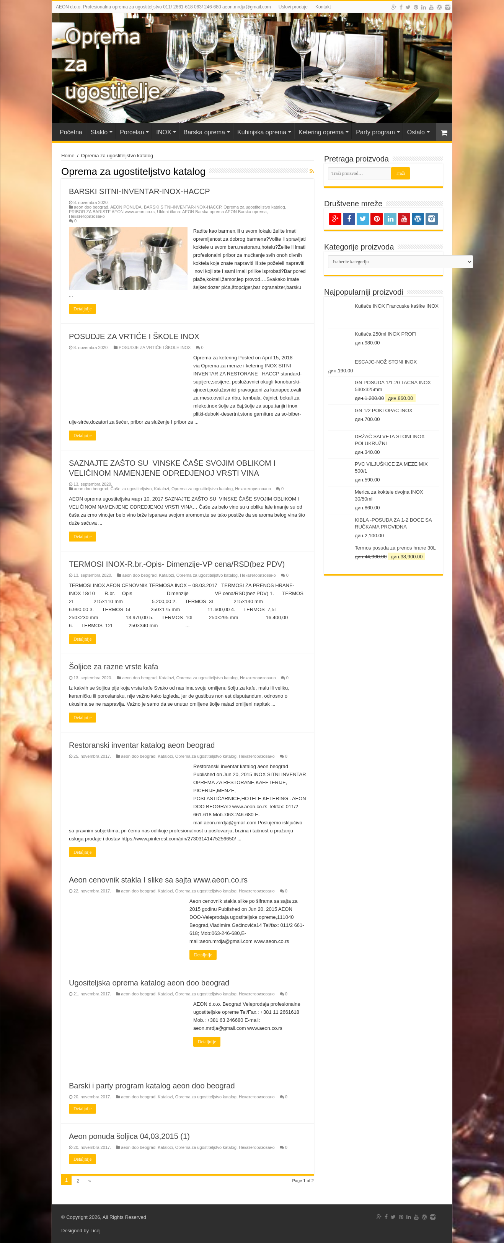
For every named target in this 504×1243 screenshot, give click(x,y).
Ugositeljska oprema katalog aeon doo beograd (149, 983)
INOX (163, 132)
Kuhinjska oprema (261, 132)
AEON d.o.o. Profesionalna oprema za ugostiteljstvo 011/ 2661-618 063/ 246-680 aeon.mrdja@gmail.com (163, 7)
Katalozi (161, 488)
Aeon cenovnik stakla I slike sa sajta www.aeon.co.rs (158, 880)
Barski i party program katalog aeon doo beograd (152, 1086)
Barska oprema (204, 132)
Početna (71, 132)
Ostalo (416, 132)
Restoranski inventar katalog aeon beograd (144, 745)
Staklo (99, 132)
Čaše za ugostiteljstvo (131, 488)
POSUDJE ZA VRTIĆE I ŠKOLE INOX (134, 336)
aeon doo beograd (91, 207)
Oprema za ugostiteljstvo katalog (254, 207)
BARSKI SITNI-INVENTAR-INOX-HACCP (139, 191)
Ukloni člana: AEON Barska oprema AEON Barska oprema (212, 211)
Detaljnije (82, 309)
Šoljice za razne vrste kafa (113, 666)
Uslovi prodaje (293, 7)
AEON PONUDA (126, 207)
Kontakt (323, 7)
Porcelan (132, 132)
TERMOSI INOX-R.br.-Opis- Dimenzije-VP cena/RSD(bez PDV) (177, 564)
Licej (95, 1230)
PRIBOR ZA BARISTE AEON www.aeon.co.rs (112, 211)
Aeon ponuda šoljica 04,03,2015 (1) (129, 1136)
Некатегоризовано (87, 216)
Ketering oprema (321, 132)
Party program (375, 132)
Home (68, 155)
